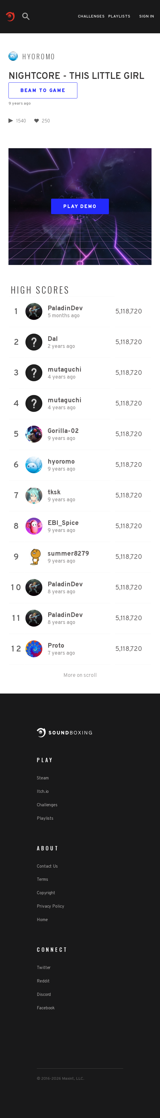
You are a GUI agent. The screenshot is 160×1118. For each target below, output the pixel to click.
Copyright (46, 893)
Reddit (43, 981)
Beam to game (42, 91)
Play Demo (80, 207)
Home (42, 920)
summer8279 (68, 554)
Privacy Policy (50, 906)
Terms (42, 880)
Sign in (146, 16)
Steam (43, 778)
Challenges (91, 16)
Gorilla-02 (63, 431)
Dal (53, 339)
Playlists (119, 16)
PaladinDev (65, 309)
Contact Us (47, 866)
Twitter (44, 968)
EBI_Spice (63, 523)
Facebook (46, 1008)
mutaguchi (64, 370)
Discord (44, 995)
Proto (56, 646)
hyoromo (38, 56)
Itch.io (43, 792)
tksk (54, 493)
